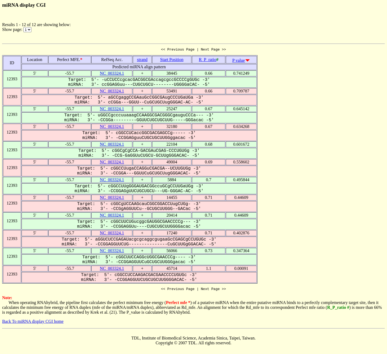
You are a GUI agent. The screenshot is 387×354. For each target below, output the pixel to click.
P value (238, 61)
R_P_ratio (207, 60)
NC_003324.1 (112, 74)
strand (142, 60)
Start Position (172, 60)
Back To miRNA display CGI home (32, 323)
